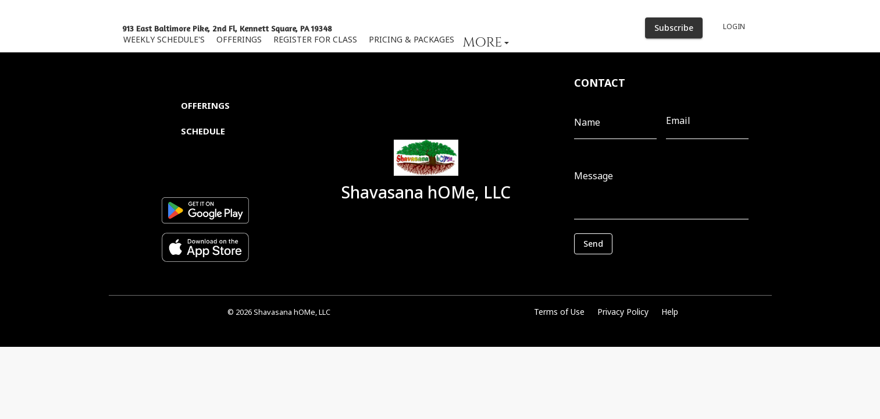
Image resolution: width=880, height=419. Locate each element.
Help (669, 311)
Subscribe (674, 28)
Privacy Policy (623, 311)
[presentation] (626, 272)
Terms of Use (559, 311)
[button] (486, 42)
